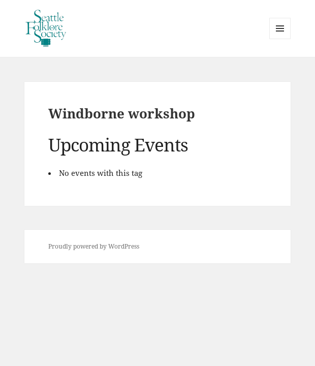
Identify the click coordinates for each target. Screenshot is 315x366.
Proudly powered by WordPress (93, 246)
